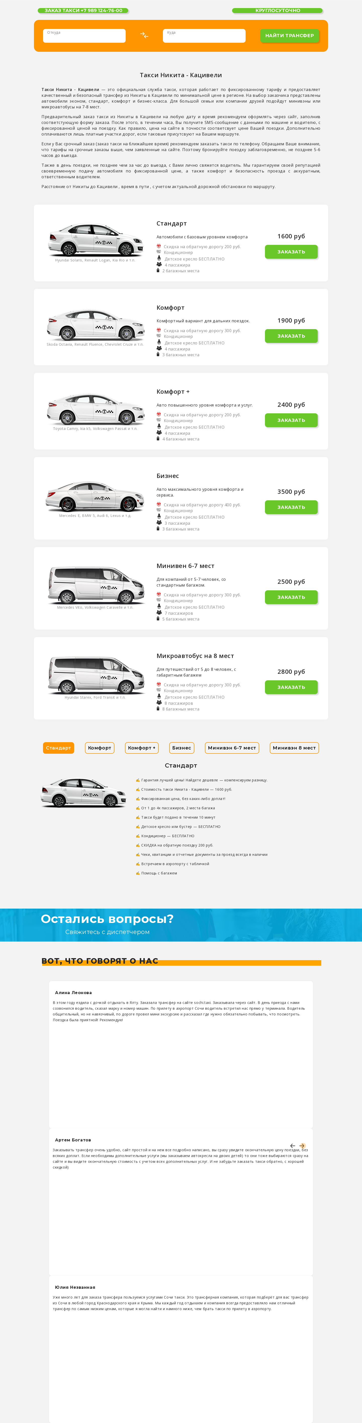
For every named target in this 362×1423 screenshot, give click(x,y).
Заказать (291, 252)
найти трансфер (289, 35)
